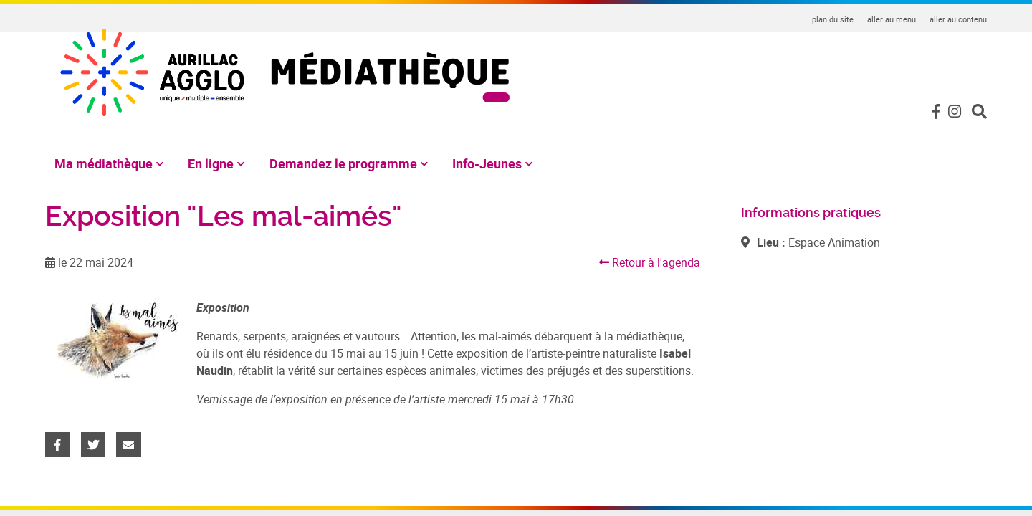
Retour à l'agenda (649, 262)
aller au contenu (958, 19)
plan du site (833, 19)
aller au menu (891, 19)
